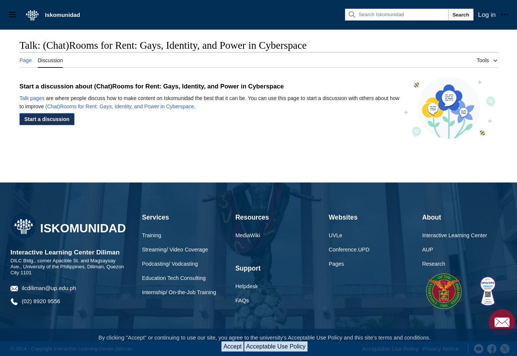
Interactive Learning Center (454, 235)
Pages (336, 264)
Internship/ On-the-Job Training (179, 292)
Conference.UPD (349, 250)
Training (151, 235)
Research (433, 264)
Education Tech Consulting (174, 278)
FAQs (242, 301)
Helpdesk (246, 286)
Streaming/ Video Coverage (175, 250)
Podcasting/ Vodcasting (170, 264)
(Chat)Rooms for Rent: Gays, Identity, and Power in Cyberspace (119, 106)
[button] (46, 119)
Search (461, 15)
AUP (427, 250)
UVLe (335, 235)
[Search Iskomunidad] (397, 15)
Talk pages (32, 98)
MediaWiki (247, 235)
